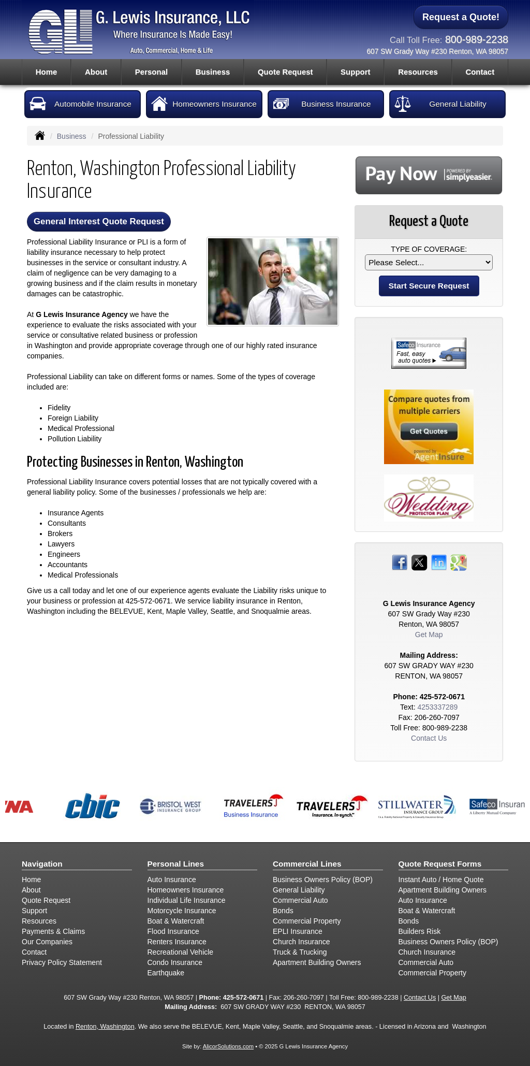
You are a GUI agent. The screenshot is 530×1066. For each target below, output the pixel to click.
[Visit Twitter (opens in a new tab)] (419, 562)
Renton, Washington (105, 1026)
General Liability (440, 103)
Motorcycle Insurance (182, 910)
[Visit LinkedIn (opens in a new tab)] (439, 562)
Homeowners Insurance (204, 103)
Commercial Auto (300, 900)
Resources (39, 921)
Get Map (429, 634)
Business (71, 136)
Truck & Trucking (300, 952)
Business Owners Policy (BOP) (323, 879)
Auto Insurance (172, 879)
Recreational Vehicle (181, 952)
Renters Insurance (177, 942)
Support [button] (356, 71)
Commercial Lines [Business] (307, 863)
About (96, 71)
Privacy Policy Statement (62, 962)
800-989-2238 (476, 39)
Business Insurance (322, 103)
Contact (479, 71)
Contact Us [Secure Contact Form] (429, 738)
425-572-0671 (148, 601)
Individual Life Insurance (187, 900)
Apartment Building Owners (317, 962)
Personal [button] (151, 71)
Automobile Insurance (80, 103)
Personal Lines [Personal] (176, 863)
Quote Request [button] (285, 71)
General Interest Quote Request (99, 221)
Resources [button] (418, 71)
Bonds (283, 910)
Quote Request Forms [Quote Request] (440, 863)
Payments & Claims (53, 931)
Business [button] (213, 71)
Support (34, 910)
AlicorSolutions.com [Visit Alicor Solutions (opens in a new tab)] (228, 1046)
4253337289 (437, 707)
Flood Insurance (173, 931)
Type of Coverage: (429, 249)
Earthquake (166, 973)
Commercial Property (307, 921)
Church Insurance (301, 942)
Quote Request (46, 900)
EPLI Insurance (297, 931)
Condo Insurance (175, 962)
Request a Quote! (460, 17)
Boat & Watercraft (176, 921)
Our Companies (47, 942)
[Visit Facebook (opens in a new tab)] (399, 562)
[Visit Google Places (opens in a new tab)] (458, 562)
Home (46, 71)
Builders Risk (420, 931)
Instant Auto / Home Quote (441, 879)
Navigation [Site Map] (42, 863)
